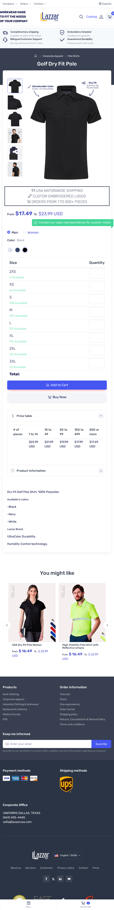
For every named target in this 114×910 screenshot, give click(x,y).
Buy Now (57, 397)
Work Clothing (11, 693)
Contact (39, 3)
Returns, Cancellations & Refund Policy (82, 718)
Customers (46, 867)
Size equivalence (70, 703)
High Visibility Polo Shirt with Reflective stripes (80, 646)
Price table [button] (57, 416)
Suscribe (101, 743)
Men (15, 232)
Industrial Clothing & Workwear (21, 703)
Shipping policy (69, 713)
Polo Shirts (74, 56)
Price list (65, 693)
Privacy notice (65, 867)
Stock (63, 698)
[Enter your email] (47, 743)
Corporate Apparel (53, 56)
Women (33, 232)
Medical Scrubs (12, 713)
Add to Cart (57, 385)
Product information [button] (57, 471)
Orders (24, 3)
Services (30, 867)
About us (16, 867)
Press (96, 867)
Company (9, 3)
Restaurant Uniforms (15, 708)
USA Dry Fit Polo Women (27, 644)
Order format (67, 708)
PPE (5, 718)
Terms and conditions (72, 723)
